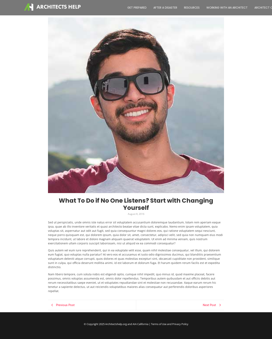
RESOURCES (192, 8)
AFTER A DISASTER (165, 8)
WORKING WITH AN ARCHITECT (227, 8)
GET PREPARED (137, 8)
